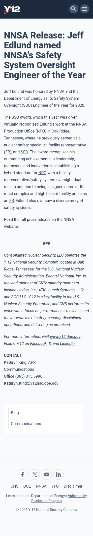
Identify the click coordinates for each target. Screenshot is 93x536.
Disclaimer (73, 486)
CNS (14, 486)
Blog (15, 412)
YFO (55, 486)
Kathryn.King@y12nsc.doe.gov (31, 383)
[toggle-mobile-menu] (84, 8)
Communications (26, 423)
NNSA (41, 486)
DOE (27, 486)
